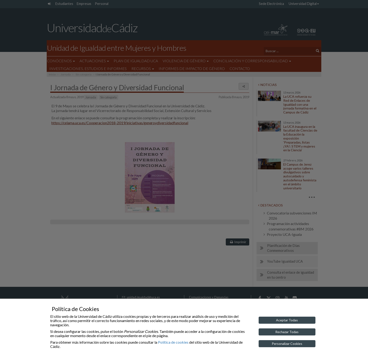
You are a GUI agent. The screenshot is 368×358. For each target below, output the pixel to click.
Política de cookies (173, 342)
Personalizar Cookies (287, 344)
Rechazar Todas (287, 332)
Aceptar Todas (287, 320)
